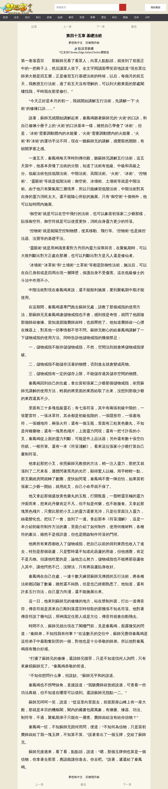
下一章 (100, 26)
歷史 (103, 17)
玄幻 (27, 17)
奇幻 (38, 17)
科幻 (114, 17)
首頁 (5, 17)
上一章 (67, 26)
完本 (136, 17)
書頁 (134, 26)
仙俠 (60, 17)
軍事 (92, 17)
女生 (16, 17)
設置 (34, 26)
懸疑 (125, 17)
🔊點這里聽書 (84, 48)
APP (147, 17)
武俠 (49, 17)
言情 (81, 17)
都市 (71, 17)
